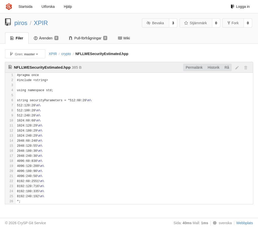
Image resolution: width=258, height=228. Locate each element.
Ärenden (46, 38)
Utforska (48, 7)
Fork (233, 23)
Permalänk (194, 67)
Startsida (25, 7)
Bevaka (155, 23)
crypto (66, 54)
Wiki (124, 38)
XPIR (41, 22)
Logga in (240, 7)
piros (21, 22)
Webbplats (244, 223)
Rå (227, 67)
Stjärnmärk (195, 23)
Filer (16, 38)
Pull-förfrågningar (88, 38)
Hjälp (68, 7)
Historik (214, 67)
